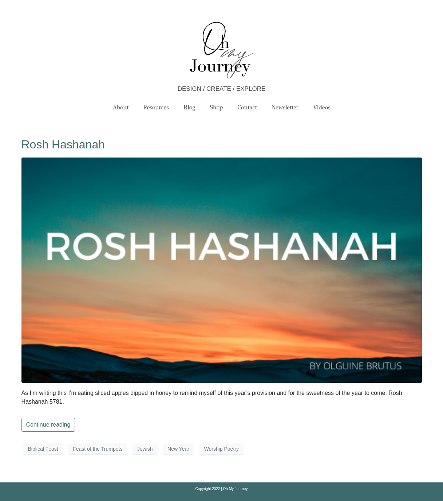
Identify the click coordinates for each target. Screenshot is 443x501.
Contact (247, 107)
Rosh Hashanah (63, 144)
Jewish (145, 449)
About (120, 107)
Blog (189, 107)
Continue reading (48, 425)
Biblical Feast (43, 449)
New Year (178, 449)
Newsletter (285, 107)
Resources (156, 107)
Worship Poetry (221, 449)
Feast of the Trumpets (97, 449)
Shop (216, 107)
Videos (322, 107)
